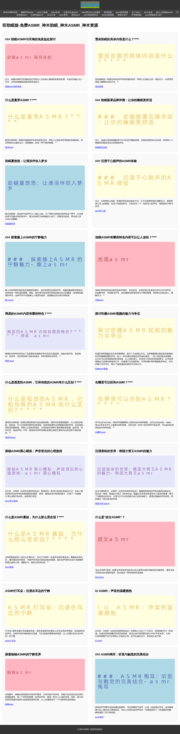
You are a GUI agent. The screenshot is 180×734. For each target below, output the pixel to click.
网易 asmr (9, 361)
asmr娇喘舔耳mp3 (153, 15)
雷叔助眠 (99, 86)
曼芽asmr (9, 147)
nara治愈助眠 (108, 15)
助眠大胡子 (123, 15)
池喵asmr (99, 300)
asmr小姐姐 (42, 12)
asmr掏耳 (99, 717)
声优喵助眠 (136, 15)
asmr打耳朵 (10, 641)
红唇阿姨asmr (37, 15)
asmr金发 (148, 12)
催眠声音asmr (27, 12)
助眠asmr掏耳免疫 (13, 86)
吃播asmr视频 (101, 369)
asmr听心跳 (100, 211)
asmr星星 (63, 15)
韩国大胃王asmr (102, 504)
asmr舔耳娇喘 (122, 12)
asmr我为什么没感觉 (91, 12)
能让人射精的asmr (164, 12)
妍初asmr (76, 15)
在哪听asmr (100, 432)
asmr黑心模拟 (11, 501)
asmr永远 (55, 12)
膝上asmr (9, 300)
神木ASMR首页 (10, 12)
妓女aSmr (99, 577)
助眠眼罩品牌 (101, 147)
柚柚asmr (9, 704)
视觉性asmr (10, 437)
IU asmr (98, 641)
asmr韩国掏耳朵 (91, 15)
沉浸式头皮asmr (71, 12)
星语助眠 (108, 12)
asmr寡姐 (9, 567)
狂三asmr (136, 12)
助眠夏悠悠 (10, 224)
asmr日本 (51, 15)
